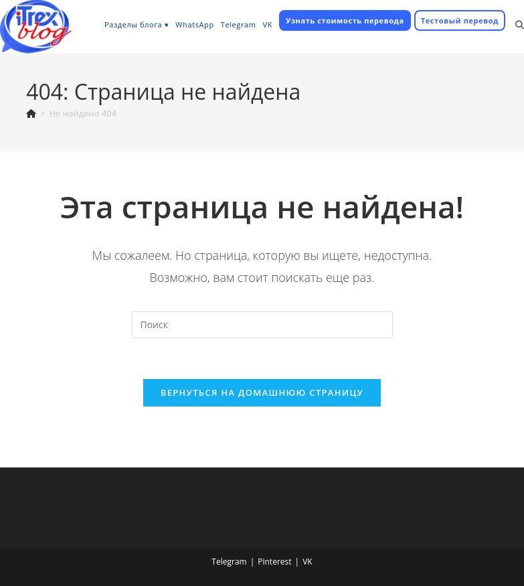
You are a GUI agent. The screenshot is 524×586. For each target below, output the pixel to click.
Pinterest (274, 561)
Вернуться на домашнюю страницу (262, 392)
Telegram (228, 561)
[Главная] (31, 113)
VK (307, 561)
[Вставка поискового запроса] (262, 324)
